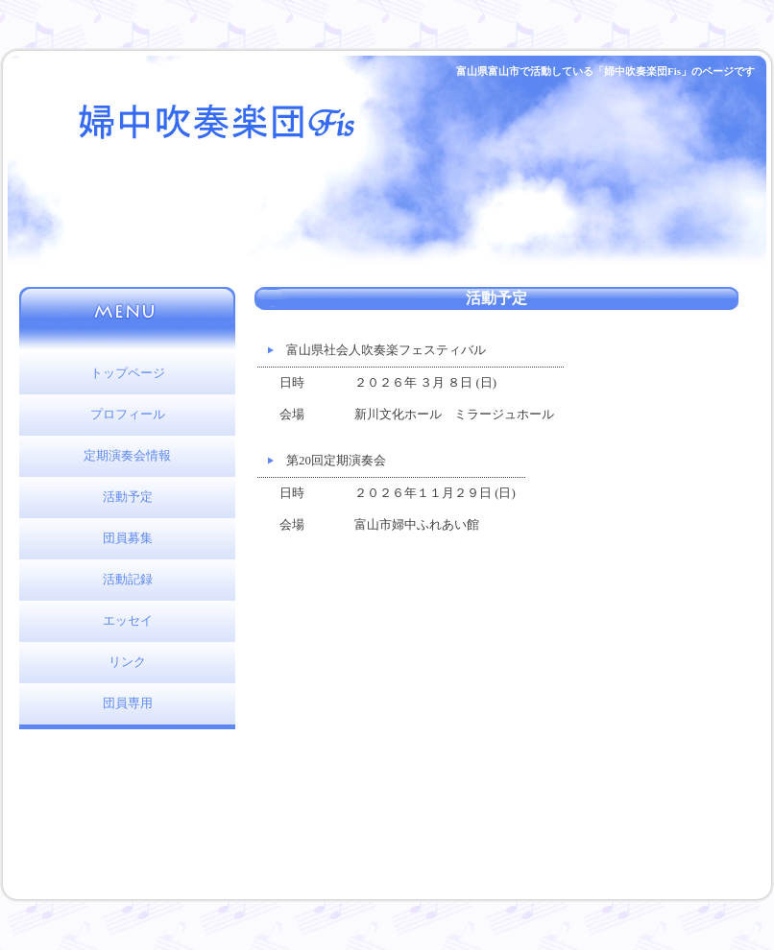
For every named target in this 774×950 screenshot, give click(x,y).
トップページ (127, 373)
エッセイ (128, 621)
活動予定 (128, 497)
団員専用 (128, 703)
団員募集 (128, 538)
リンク (127, 662)
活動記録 (128, 579)
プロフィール (127, 414)
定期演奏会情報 (127, 456)
